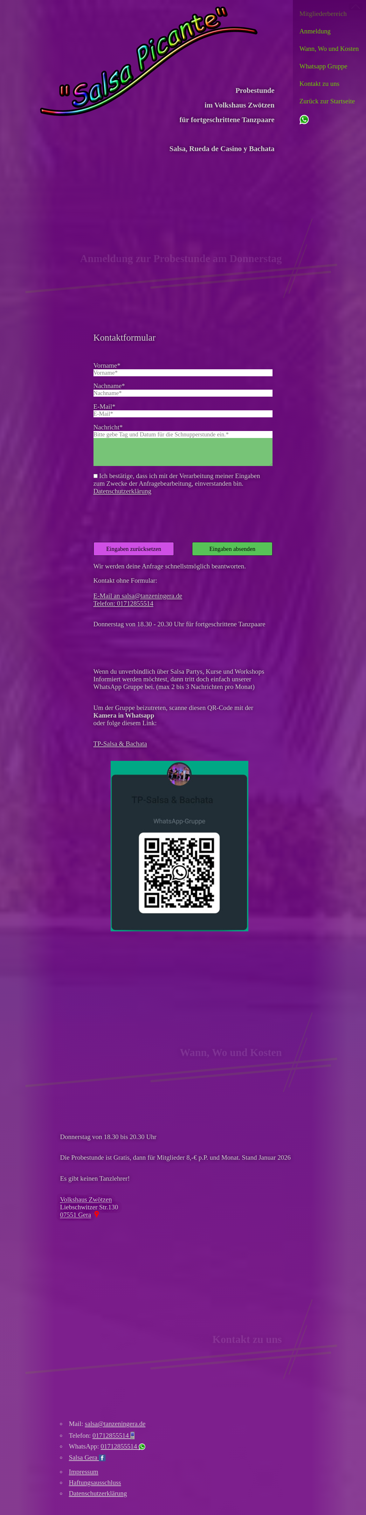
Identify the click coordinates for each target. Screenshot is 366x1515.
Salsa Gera (87, 1457)
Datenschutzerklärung (122, 491)
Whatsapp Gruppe (324, 66)
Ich (64, 1504)
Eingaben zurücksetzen (133, 549)
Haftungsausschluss (95, 1482)
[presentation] (141, 511)
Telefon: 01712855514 (123, 603)
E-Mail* (104, 406)
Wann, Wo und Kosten (329, 48)
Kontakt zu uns (320, 83)
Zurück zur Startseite (327, 101)
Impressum (83, 1471)
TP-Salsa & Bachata (120, 743)
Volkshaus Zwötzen (86, 1199)
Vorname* (107, 365)
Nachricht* (108, 427)
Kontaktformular (124, 337)
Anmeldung (315, 31)
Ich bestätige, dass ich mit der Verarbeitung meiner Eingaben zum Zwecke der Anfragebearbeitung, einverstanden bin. (176, 483)
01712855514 (114, 1435)
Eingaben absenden (232, 549)
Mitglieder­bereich (323, 13)
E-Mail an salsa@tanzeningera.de (138, 595)
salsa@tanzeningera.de (115, 1423)
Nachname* (109, 385)
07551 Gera (75, 1214)
